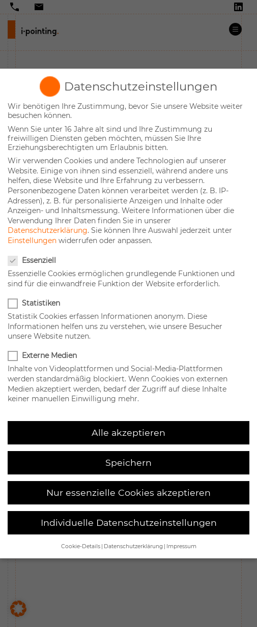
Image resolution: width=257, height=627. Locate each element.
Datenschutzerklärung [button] (133, 546)
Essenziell (33, 260)
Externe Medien (43, 355)
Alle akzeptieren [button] (128, 432)
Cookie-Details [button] (80, 546)
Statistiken (35, 303)
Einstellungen (32, 240)
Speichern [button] (128, 462)
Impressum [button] (181, 546)
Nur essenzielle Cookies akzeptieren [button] (128, 492)
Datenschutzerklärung (48, 230)
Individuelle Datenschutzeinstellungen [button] (129, 522)
